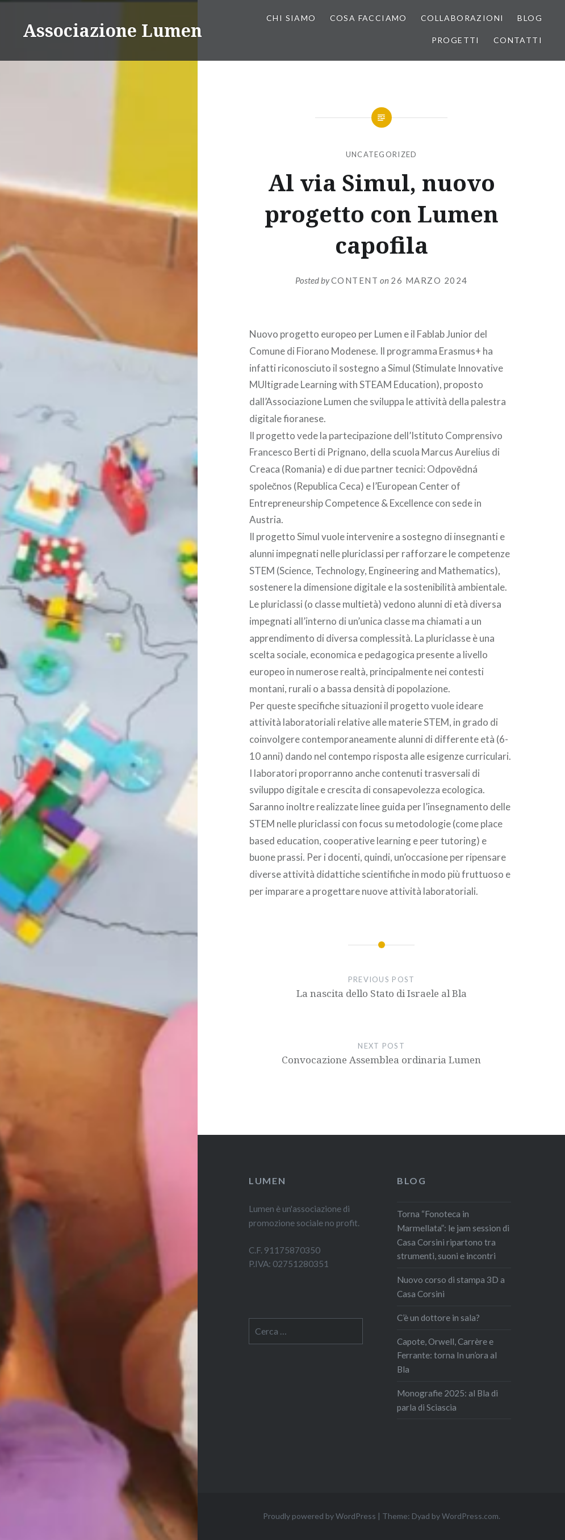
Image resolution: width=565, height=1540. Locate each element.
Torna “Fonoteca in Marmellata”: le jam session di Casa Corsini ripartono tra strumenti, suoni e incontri (453, 1235)
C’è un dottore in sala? (439, 1317)
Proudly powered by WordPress (319, 1516)
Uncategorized (381, 154)
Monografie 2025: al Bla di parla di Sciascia (447, 1400)
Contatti (517, 40)
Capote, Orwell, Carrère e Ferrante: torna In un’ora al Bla (447, 1355)
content (355, 280)
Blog (529, 18)
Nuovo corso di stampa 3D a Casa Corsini (451, 1286)
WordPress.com (470, 1516)
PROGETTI (456, 40)
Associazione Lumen (112, 30)
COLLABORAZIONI (462, 18)
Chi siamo (291, 18)
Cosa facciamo (368, 18)
